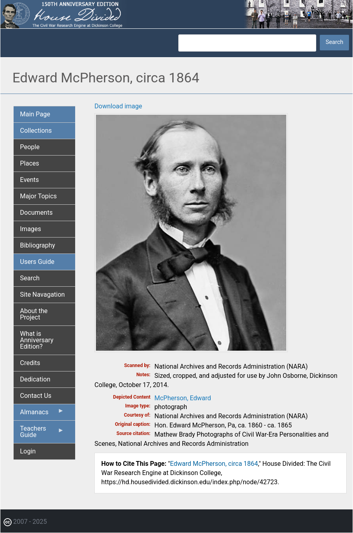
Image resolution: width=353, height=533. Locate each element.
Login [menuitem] (28, 451)
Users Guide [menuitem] (37, 262)
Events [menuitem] (29, 180)
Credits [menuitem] (30, 363)
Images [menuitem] (30, 229)
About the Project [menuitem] (34, 314)
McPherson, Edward (182, 398)
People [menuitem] (30, 147)
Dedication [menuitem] (35, 379)
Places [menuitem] (29, 163)
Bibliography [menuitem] (37, 245)
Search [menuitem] (30, 278)
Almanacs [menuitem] (42, 413)
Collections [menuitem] (36, 130)
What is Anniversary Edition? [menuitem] (37, 340)
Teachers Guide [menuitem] (42, 434)
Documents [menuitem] (36, 212)
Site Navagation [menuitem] (42, 294)
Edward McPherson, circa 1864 (214, 463)
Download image (118, 106)
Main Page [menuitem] (35, 114)
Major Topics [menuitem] (38, 196)
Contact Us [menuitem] (36, 395)
